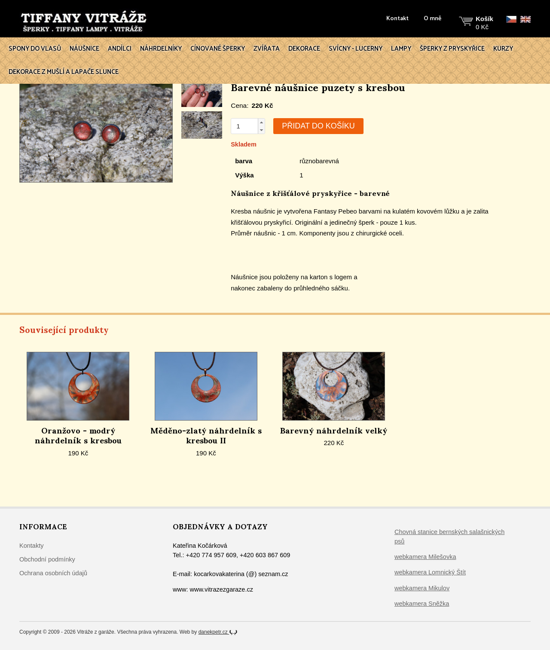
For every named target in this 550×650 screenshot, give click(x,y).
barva (243, 161)
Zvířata (267, 48)
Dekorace (304, 48)
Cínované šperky (217, 48)
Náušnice (84, 48)
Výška (244, 175)
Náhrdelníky (161, 48)
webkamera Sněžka (421, 603)
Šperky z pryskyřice (452, 48)
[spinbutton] (244, 126)
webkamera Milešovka (425, 556)
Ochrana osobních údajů (53, 573)
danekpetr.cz (218, 632)
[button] (261, 122)
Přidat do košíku (318, 126)
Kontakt (397, 19)
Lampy (401, 48)
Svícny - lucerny (355, 48)
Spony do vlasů (35, 48)
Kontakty (31, 545)
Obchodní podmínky (47, 559)
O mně (432, 19)
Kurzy (503, 48)
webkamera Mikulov (421, 588)
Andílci (119, 48)
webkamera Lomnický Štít (430, 572)
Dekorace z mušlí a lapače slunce (64, 72)
